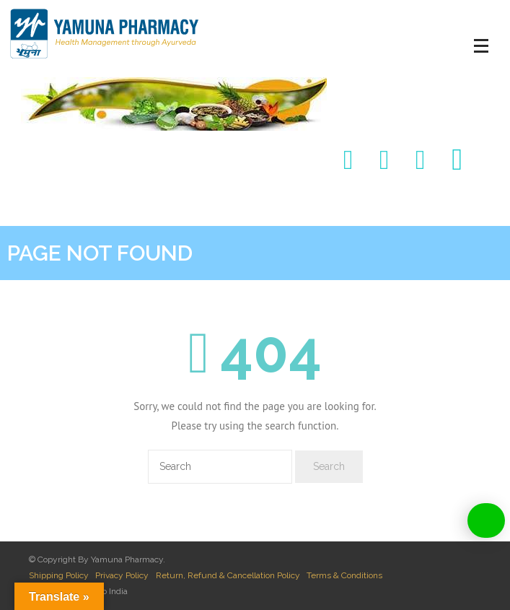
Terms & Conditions (344, 575)
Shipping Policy (59, 575)
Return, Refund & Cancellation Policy (228, 575)
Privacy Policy (122, 575)
